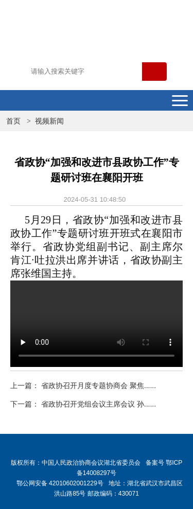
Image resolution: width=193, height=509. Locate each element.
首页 (13, 121)
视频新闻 (49, 121)
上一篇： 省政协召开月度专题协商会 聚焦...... (83, 385)
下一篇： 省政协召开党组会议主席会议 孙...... (83, 404)
